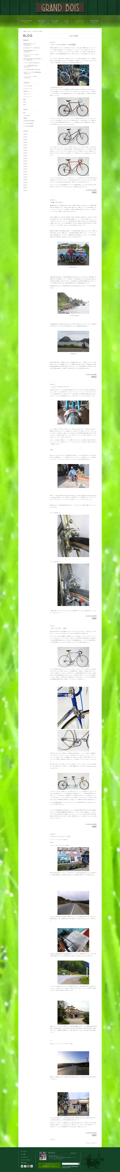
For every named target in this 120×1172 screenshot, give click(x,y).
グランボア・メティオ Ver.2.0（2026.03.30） (31, 55)
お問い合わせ (24, 1162)
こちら (80, 186)
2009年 (25, 179)
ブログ (28, 31)
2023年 (25, 142)
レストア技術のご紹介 (56, 802)
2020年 (25, 150)
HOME (24, 31)
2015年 (25, 163)
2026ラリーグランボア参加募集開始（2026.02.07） (32, 73)
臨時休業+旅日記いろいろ (55, 1156)
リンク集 (23, 1154)
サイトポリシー (24, 1157)
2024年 (25, 139)
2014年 (25, 166)
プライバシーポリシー (26, 1160)
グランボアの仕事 (27, 86)
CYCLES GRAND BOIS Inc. (72, 1166)
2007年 (25, 185)
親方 (24, 112)
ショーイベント (27, 96)
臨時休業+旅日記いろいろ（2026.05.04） (29, 44)
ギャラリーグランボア (65, 182)
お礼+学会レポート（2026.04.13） (31, 47)
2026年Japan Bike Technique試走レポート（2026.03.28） (32, 59)
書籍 (24, 99)
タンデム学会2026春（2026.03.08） (32, 69)
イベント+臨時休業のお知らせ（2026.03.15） (30, 66)
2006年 (25, 187)
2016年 (25, 161)
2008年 (25, 182)
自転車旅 (25, 91)
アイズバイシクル (27, 88)
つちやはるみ (26, 115)
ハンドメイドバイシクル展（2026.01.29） (29, 77)
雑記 (24, 104)
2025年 (25, 137)
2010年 (25, 177)
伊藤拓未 (25, 118)
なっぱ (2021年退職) (28, 123)
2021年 (25, 147)
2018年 (25, 155)
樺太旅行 (52, 205)
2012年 (25, 171)
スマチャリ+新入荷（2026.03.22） (31, 62)
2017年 (25, 158)
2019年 (25, 153)
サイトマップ (24, 1151)
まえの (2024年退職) (28, 126)
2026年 (25, 134)
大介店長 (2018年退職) (91, 190)
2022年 (25, 145)
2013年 (25, 169)
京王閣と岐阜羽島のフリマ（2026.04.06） (29, 51)
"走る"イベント (27, 94)
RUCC (24, 102)
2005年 (25, 190)
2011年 (25, 174)
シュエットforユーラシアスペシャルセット (65, 495)
